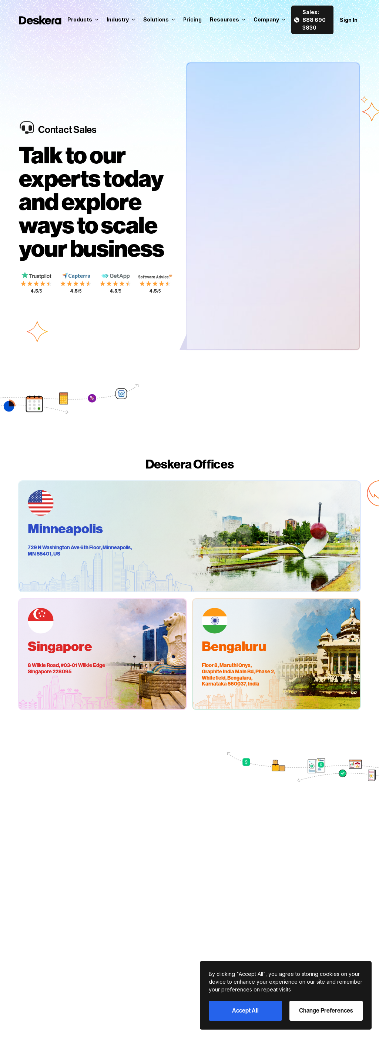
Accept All (245, 1010)
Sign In (349, 20)
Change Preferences (326, 1010)
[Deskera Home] (40, 20)
